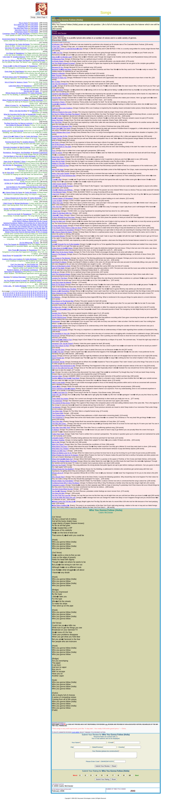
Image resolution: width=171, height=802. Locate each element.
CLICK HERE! (75, 732)
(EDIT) (57, 18)
